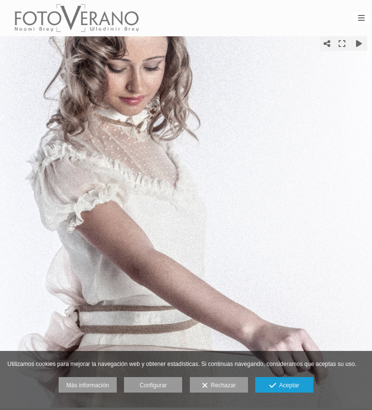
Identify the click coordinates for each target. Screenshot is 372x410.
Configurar (153, 385)
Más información (87, 385)
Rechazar (219, 386)
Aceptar (284, 386)
